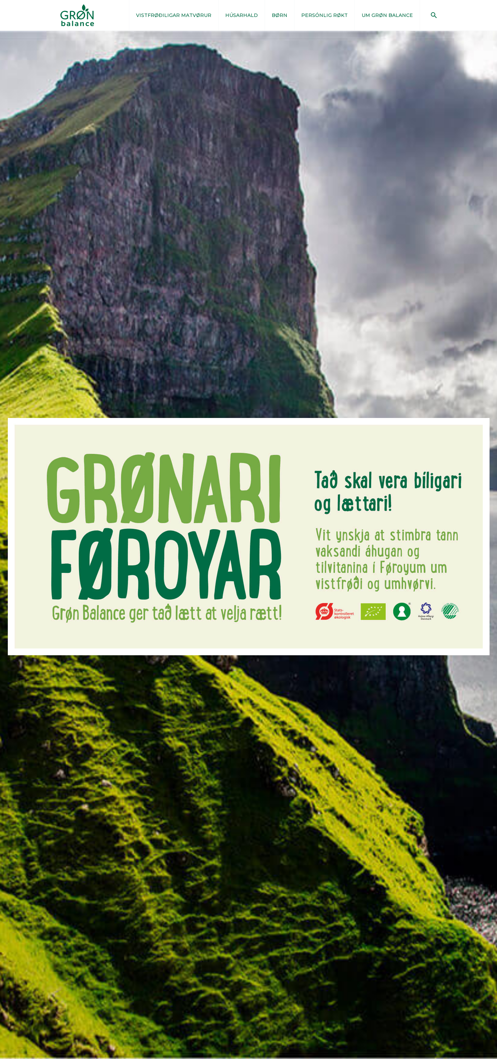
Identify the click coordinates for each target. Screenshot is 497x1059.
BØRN (279, 15)
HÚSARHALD (241, 15)
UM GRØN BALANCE (387, 15)
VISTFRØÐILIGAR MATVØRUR (173, 15)
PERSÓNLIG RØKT (324, 15)
